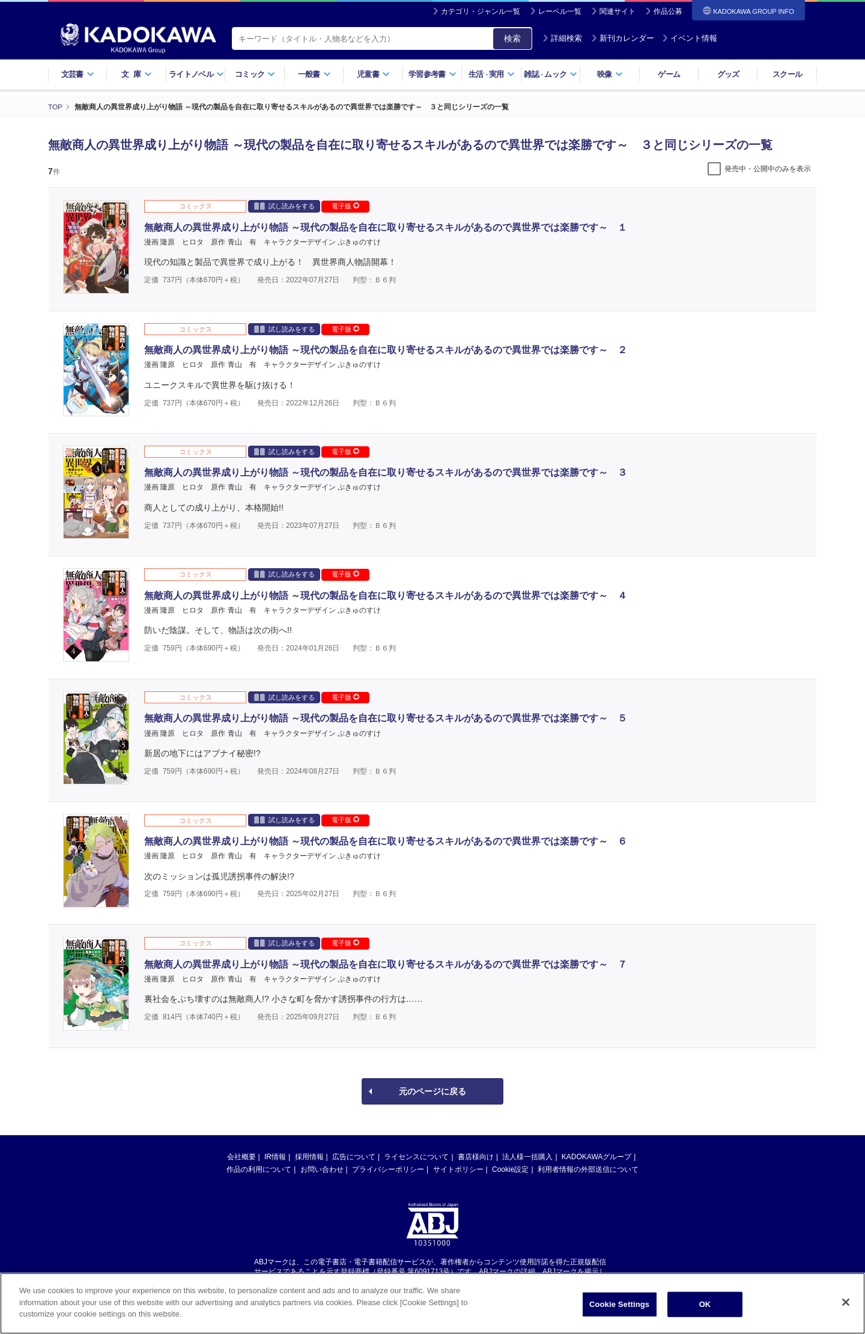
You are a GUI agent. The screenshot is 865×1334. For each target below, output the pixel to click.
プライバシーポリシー (388, 1169)
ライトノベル (196, 74)
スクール (787, 74)
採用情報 (309, 1157)
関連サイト (617, 11)
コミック (255, 74)
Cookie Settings (619, 1304)
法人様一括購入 (527, 1157)
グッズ (728, 74)
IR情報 (275, 1157)
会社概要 (241, 1157)
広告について (353, 1157)
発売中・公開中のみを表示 (767, 169)
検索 (512, 38)
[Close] (846, 1302)
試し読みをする (284, 206)
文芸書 (77, 74)
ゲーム (669, 74)
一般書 (314, 74)
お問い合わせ (322, 1169)
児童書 (373, 74)
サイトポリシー (458, 1169)
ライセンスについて (416, 1157)
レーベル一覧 (559, 11)
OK (705, 1304)
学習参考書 (432, 74)
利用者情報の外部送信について (588, 1169)
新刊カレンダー (622, 38)
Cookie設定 (510, 1169)
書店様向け (476, 1157)
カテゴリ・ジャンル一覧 (480, 11)
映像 (610, 74)
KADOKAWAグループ (596, 1157)
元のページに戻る (432, 1091)
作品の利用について (258, 1169)
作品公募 (668, 11)
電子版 (345, 206)
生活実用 (492, 74)
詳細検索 (562, 38)
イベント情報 (689, 38)
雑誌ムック (550, 74)
